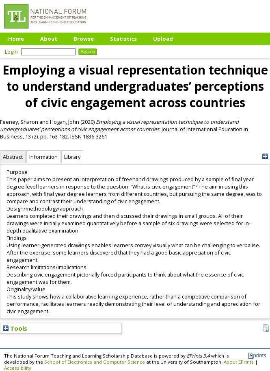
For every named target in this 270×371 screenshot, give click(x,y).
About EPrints (239, 362)
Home (16, 38)
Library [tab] (72, 156)
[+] (265, 157)
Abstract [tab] (13, 156)
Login (11, 51)
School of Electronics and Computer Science (94, 362)
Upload (163, 38)
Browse (83, 38)
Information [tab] (43, 156)
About (48, 38)
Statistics (123, 38)
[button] (266, 328)
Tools (15, 328)
